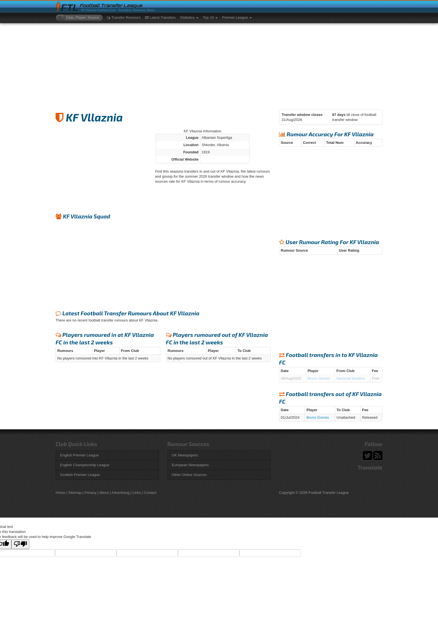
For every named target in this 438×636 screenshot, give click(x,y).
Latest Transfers (160, 17)
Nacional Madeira (350, 378)
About (104, 492)
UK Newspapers (185, 455)
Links (136, 492)
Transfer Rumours (124, 17)
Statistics (189, 17)
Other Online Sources (189, 475)
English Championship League (84, 465)
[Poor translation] (20, 544)
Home (60, 492)
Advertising (120, 492)
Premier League (237, 17)
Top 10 (210, 17)
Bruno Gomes (319, 378)
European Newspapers (190, 465)
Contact (150, 492)
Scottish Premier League (80, 475)
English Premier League (79, 455)
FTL (69, 8)
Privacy (91, 492)
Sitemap (75, 492)
